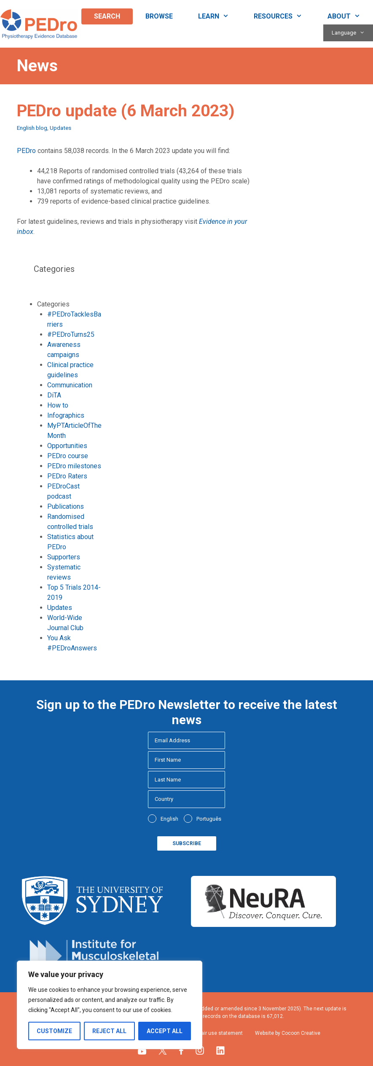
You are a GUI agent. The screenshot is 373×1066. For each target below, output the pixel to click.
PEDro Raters (67, 476)
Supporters (63, 557)
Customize (54, 1031)
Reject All (109, 1031)
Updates (60, 127)
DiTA (54, 395)
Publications (65, 506)
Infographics (65, 415)
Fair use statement (221, 1033)
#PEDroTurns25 (70, 334)
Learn (220, 16)
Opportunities (67, 446)
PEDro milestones (74, 466)
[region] (109, 1005)
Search (107, 16)
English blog (32, 127)
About (350, 16)
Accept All (164, 1031)
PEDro (26, 151)
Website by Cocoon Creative (287, 1033)
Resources (284, 16)
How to (57, 405)
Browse (159, 16)
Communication (69, 385)
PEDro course (67, 456)
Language (352, 32)
